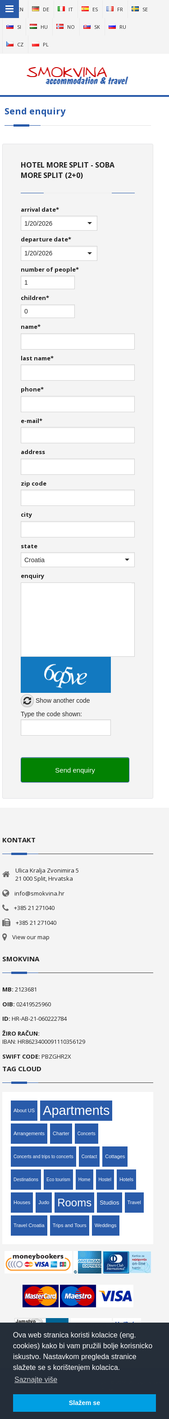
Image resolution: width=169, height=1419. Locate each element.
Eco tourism (58, 1179)
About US (24, 1110)
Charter (61, 1133)
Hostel (105, 1179)
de (40, 9)
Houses (22, 1202)
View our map (31, 937)
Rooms (74, 1202)
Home (84, 1179)
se (140, 9)
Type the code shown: (51, 714)
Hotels (126, 1179)
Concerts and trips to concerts (43, 1156)
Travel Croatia (29, 1225)
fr (114, 9)
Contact (89, 1156)
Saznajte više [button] (35, 1379)
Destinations (26, 1179)
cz (14, 44)
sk (91, 26)
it (65, 9)
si (13, 26)
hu (39, 26)
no (65, 26)
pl (40, 44)
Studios (109, 1202)
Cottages (115, 1156)
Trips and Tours (70, 1225)
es (90, 9)
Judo (43, 1202)
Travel (134, 1202)
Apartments (76, 1110)
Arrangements (29, 1133)
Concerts (87, 1133)
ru (117, 26)
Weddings (106, 1225)
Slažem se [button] (84, 1402)
